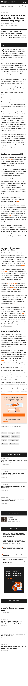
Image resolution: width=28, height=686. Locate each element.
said (11, 102)
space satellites (18, 179)
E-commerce (5, 436)
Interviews (4, 471)
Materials (4, 443)
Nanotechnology (14, 443)
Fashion (4, 433)
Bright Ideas (5, 12)
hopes (10, 159)
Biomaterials (4, 477)
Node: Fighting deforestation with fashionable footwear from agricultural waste (14, 461)
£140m (12, 287)
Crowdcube (6, 149)
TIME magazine (5, 361)
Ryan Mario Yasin (12, 519)
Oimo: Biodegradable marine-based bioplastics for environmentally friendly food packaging (14, 561)
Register (5, 421)
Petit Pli (18, 521)
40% (15, 289)
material (10, 215)
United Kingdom (5, 23)
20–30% (24, 313)
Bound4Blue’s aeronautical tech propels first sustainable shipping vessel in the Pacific (14, 548)
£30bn (23, 265)
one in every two (12, 283)
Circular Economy (14, 440)
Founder (10, 517)
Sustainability (15, 436)
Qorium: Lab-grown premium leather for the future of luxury (13, 486)
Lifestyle (12, 433)
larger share (5, 271)
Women (4, 440)
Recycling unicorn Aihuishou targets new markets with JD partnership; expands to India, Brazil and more (14, 534)
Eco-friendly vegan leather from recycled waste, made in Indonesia (12, 499)
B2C (18, 433)
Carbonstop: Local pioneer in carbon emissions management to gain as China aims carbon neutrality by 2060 (14, 541)
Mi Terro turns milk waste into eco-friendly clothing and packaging (12, 473)
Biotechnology (4, 490)
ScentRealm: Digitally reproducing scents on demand (14, 554)
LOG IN (14, 415)
